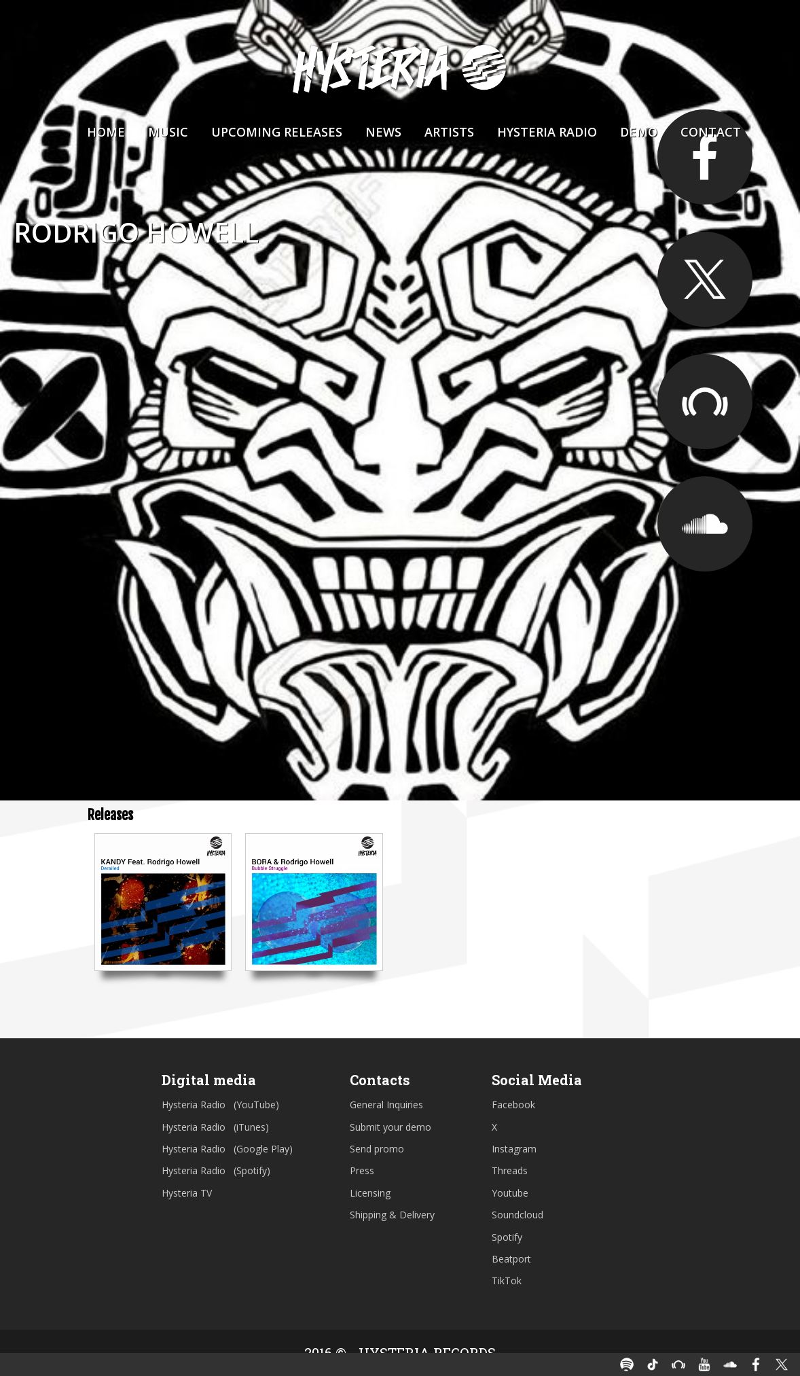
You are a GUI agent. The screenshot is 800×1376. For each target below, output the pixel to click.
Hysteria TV (187, 1192)
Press (362, 1170)
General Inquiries (386, 1104)
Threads (510, 1170)
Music (168, 132)
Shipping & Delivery (392, 1214)
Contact (710, 132)
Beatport (511, 1258)
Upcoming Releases (276, 132)
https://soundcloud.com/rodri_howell (704, 523)
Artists (449, 132)
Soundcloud (517, 1214)
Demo (638, 132)
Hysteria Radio (547, 132)
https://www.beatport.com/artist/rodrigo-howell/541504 (704, 401)
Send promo (377, 1148)
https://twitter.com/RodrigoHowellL (704, 279)
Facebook (513, 1104)
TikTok (507, 1280)
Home (106, 132)
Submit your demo (390, 1127)
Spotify (507, 1237)
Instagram (514, 1148)
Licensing (370, 1192)
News (383, 132)
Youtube (510, 1192)
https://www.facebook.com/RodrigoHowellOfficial (704, 157)
